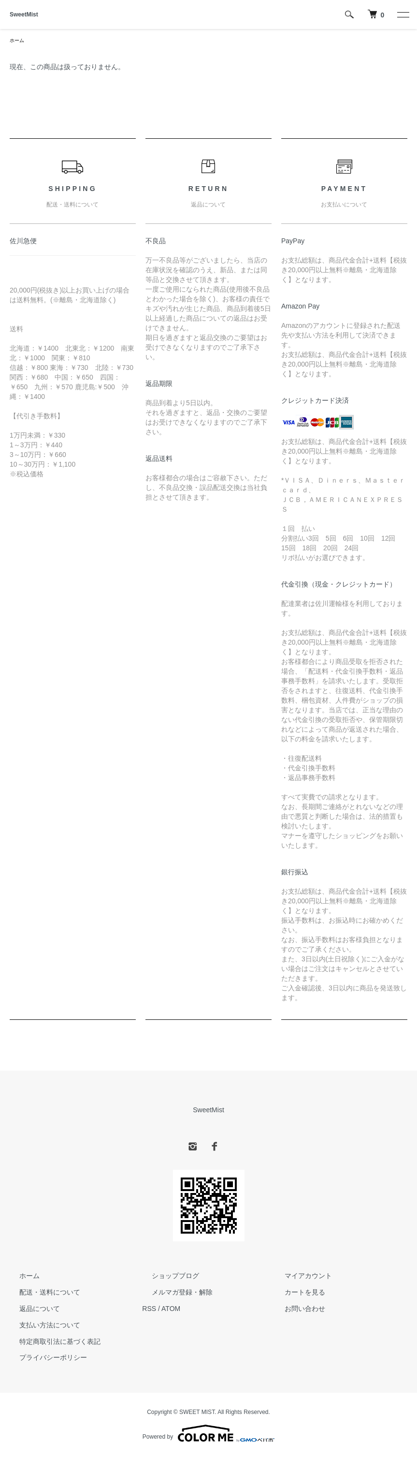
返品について (30, 1310)
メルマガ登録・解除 (172, 1294)
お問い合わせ (295, 1310)
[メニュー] (402, 14)
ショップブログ (165, 1277)
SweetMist (24, 14)
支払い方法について (40, 1326)
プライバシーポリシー (43, 1359)
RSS (149, 1310)
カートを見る (295, 1294)
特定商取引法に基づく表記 (50, 1343)
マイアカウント (298, 1277)
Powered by (208, 1434)
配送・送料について (40, 1294)
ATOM (170, 1310)
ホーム (18, 41)
